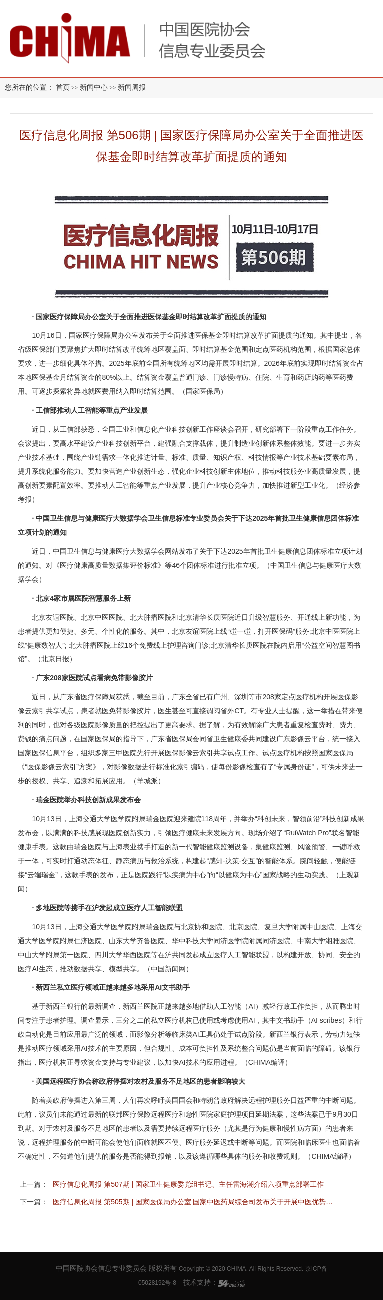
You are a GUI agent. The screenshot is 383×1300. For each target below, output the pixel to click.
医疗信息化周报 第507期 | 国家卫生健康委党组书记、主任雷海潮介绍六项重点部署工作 (188, 1184)
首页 (63, 87)
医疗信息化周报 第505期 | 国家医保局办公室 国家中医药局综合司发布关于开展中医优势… (193, 1202)
